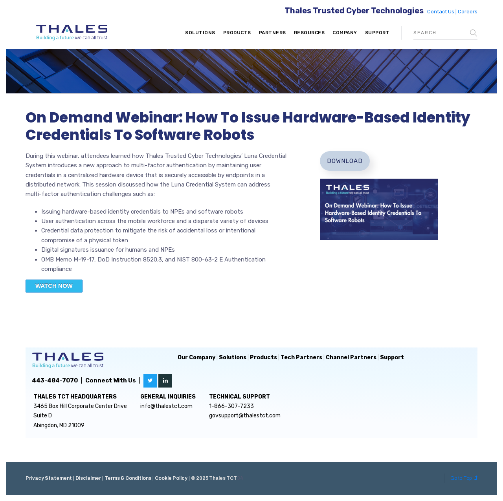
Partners (272, 32)
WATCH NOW (54, 285)
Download (345, 161)
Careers (467, 12)
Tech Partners (301, 357)
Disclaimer (88, 478)
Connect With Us (110, 380)
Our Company (196, 357)
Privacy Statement (49, 478)
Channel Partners (351, 357)
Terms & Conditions (128, 478)
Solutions (200, 32)
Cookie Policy (171, 478)
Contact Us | (442, 12)
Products (237, 32)
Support (377, 32)
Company (344, 32)
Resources (309, 32)
